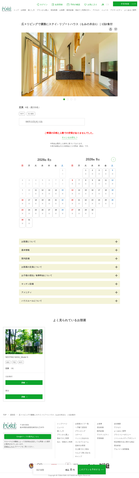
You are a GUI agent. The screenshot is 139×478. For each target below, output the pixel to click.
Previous (6, 342)
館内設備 (70, 10)
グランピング (80, 431)
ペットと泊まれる (82, 438)
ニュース (105, 10)
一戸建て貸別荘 (81, 427)
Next (41, 342)
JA (102, 4)
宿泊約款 (117, 445)
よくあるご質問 (130, 10)
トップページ (62, 424)
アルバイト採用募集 (121, 449)
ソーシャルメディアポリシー (125, 438)
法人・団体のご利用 (64, 442)
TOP (5, 415)
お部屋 (23, 10)
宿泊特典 (54, 10)
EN (107, 4)
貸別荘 (12, 415)
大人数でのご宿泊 (82, 449)
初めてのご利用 (63, 438)
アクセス (96, 10)
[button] (64, 99)
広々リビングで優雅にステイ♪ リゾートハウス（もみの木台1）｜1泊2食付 (47, 415)
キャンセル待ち (68, 137)
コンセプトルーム (82, 442)
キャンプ (78, 456)
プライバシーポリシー (122, 435)
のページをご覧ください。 (19, 447)
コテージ (78, 435)
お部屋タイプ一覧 (82, 424)
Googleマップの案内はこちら (28, 437)
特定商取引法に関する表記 (124, 442)
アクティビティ (116, 10)
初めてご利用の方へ (83, 10)
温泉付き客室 (80, 445)
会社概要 (117, 424)
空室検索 (100, 438)
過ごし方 (31, 10)
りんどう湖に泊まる (82, 453)
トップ (16, 10)
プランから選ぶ (43, 10)
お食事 (62, 10)
